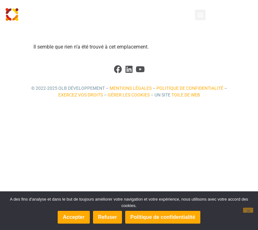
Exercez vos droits (80, 95)
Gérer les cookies (129, 95)
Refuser (107, 217)
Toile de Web (185, 95)
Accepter (73, 217)
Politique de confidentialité (189, 88)
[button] (200, 15)
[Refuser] (248, 210)
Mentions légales (131, 88)
